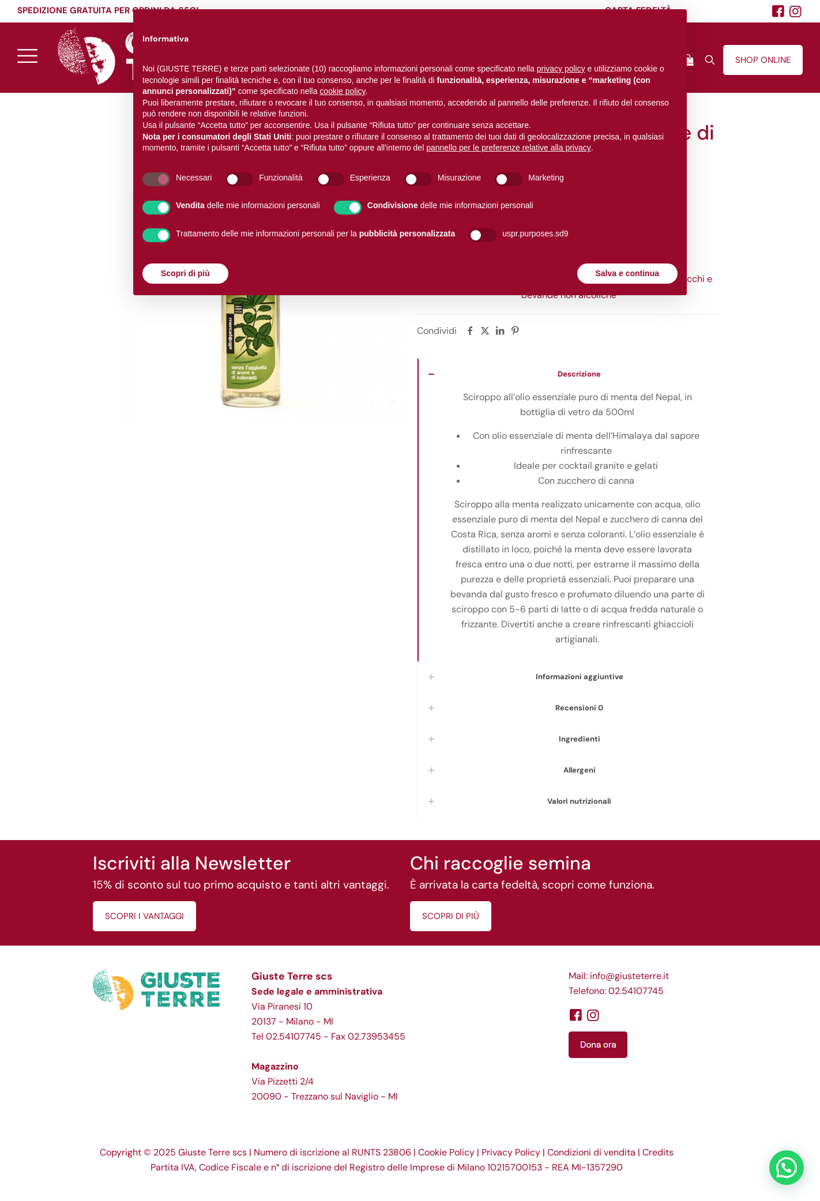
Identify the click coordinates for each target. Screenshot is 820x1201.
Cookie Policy (446, 1152)
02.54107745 (293, 1036)
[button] (786, 1167)
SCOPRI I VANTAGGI (144, 916)
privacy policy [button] (561, 68)
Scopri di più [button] (185, 273)
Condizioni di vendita (591, 1152)
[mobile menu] (27, 55)
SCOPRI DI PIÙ (450, 916)
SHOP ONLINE (763, 60)
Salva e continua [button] (627, 273)
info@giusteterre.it (629, 976)
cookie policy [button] (342, 91)
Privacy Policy (511, 1152)
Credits (658, 1152)
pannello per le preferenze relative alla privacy (508, 147)
